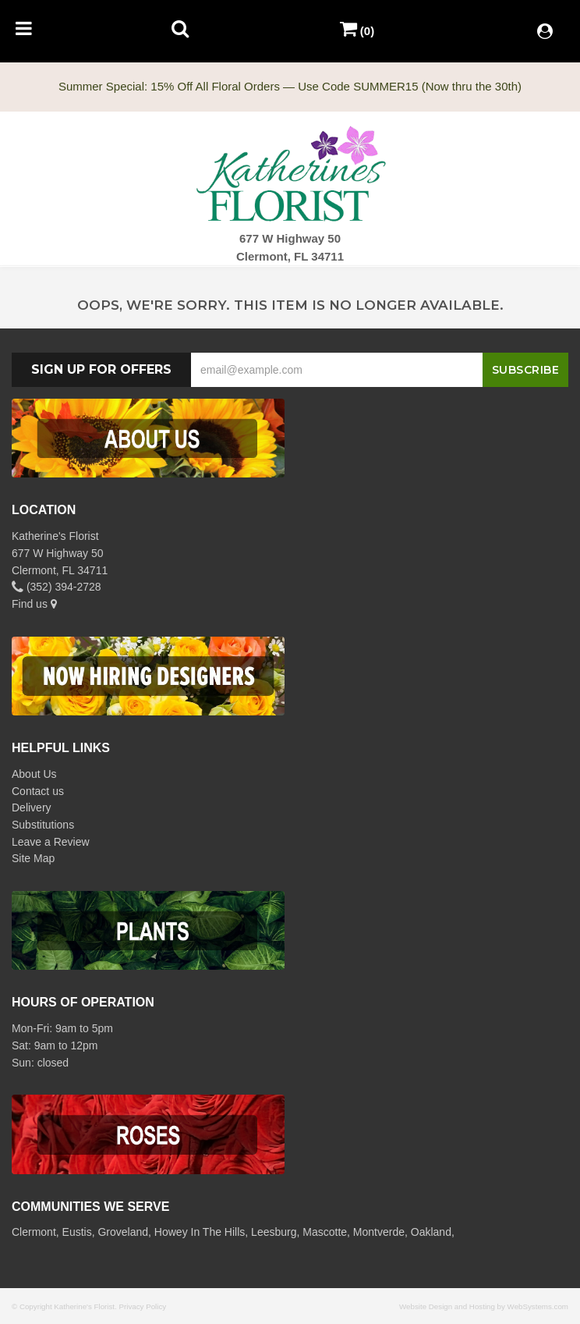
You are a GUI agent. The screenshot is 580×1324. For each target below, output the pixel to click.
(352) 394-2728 (56, 586)
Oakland (431, 1232)
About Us (34, 774)
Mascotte (324, 1232)
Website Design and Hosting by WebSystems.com (483, 1306)
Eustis (77, 1232)
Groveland (122, 1232)
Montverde (379, 1232)
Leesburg (273, 1232)
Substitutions (43, 824)
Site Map (33, 858)
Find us (34, 604)
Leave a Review (51, 842)
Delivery (31, 807)
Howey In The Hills (199, 1232)
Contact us (38, 791)
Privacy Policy (142, 1306)
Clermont (34, 1232)
